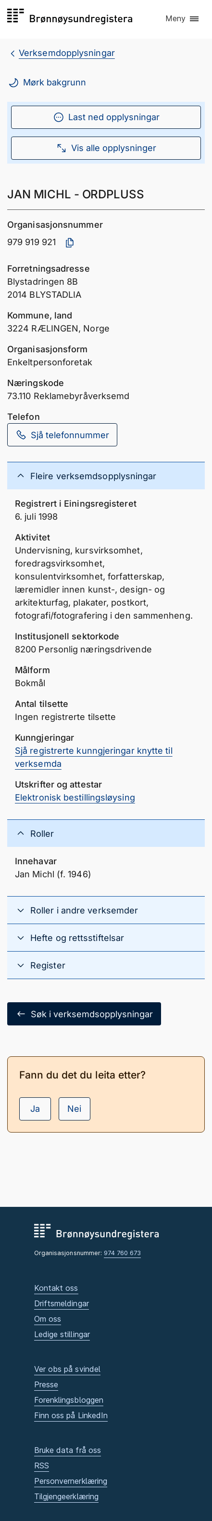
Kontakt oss (56, 1288)
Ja (35, 1109)
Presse (46, 1384)
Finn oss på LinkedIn (71, 1415)
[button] (183, 18)
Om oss (48, 1319)
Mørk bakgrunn (47, 82)
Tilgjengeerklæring (66, 1496)
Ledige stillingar (62, 1334)
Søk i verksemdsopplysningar (84, 1014)
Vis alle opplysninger (106, 148)
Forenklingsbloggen (69, 1400)
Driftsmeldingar (61, 1303)
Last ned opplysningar (106, 117)
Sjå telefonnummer (62, 435)
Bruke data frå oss (67, 1450)
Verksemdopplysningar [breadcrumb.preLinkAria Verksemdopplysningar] (67, 53)
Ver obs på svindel (67, 1369)
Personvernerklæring (71, 1481)
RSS (41, 1465)
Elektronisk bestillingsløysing (75, 797)
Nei (74, 1109)
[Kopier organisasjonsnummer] (69, 242)
